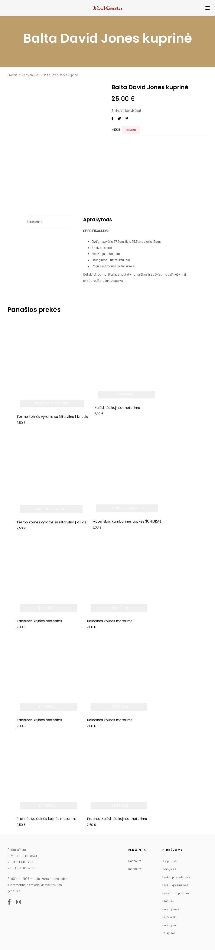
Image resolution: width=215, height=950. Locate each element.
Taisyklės (169, 869)
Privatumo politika (175, 893)
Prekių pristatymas (176, 877)
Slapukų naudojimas (170, 905)
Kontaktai (135, 861)
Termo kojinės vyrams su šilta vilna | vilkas (51, 522)
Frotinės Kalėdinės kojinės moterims (46, 818)
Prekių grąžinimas (175, 885)
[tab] (48, 221)
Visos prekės (30, 75)
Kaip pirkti (169, 861)
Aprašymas (34, 222)
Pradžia (12, 75)
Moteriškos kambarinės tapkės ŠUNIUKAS (126, 521)
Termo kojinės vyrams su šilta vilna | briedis (52, 416)
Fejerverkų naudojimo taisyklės (169, 925)
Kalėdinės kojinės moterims (117, 407)
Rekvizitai (135, 869)
